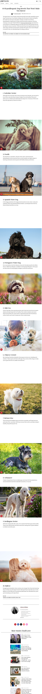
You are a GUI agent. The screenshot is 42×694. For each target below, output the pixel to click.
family (21, 6)
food (11, 3)
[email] (27, 624)
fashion (2, 3)
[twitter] (21, 624)
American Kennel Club (26, 22)
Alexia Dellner (17, 13)
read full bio (22, 617)
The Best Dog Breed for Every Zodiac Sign (11, 597)
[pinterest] (1, 88)
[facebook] (18, 624)
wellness (16, 3)
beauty (7, 3)
